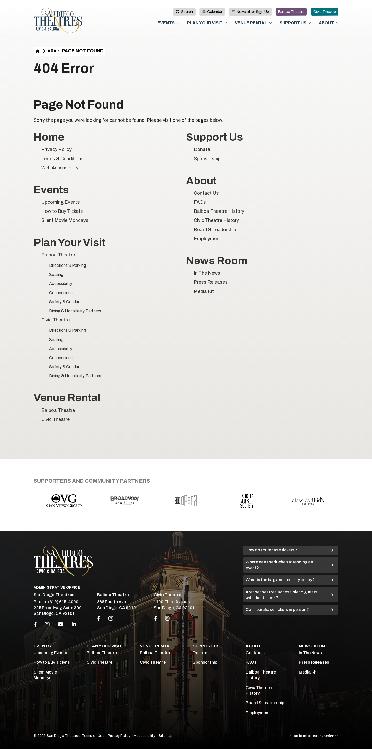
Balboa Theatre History (219, 211)
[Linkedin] (74, 624)
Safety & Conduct (65, 302)
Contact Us (206, 193)
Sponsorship (207, 158)
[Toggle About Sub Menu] (337, 23)
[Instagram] (47, 624)
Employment (207, 238)
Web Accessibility (60, 167)
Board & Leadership (215, 229)
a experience (314, 735)
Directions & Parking (67, 265)
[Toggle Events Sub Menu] (178, 23)
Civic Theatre (324, 12)
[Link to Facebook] (98, 618)
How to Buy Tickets (62, 211)
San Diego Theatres (58, 20)
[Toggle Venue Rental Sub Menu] (270, 23)
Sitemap (166, 736)
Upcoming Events (60, 202)
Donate (202, 149)
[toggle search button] (184, 12)
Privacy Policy (56, 149)
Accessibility (60, 283)
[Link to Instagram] (111, 618)
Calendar (212, 12)
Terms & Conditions (62, 158)
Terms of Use (93, 736)
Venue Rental (251, 23)
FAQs (200, 202)
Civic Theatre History (216, 220)
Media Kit (204, 291)
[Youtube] (61, 624)
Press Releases (211, 282)
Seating (56, 274)
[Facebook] (35, 624)
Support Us (293, 23)
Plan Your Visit (204, 23)
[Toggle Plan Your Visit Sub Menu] (225, 23)
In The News (207, 273)
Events (166, 23)
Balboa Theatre (291, 12)
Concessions (61, 293)
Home (38, 51)
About (326, 23)
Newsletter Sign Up (250, 12)
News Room (216, 261)
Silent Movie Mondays (64, 220)
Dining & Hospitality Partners (75, 311)
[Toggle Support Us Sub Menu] (309, 23)
